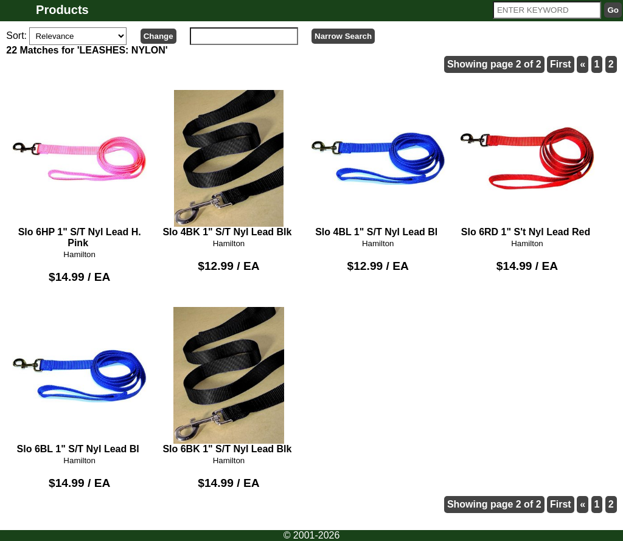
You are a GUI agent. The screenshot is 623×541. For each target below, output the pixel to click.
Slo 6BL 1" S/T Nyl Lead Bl (79, 380)
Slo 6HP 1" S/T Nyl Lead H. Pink (79, 169)
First (560, 64)
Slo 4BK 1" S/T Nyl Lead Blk (229, 163)
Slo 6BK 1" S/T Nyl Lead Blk (229, 380)
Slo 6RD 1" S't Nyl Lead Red (527, 163)
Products (62, 9)
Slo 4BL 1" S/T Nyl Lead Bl (378, 163)
